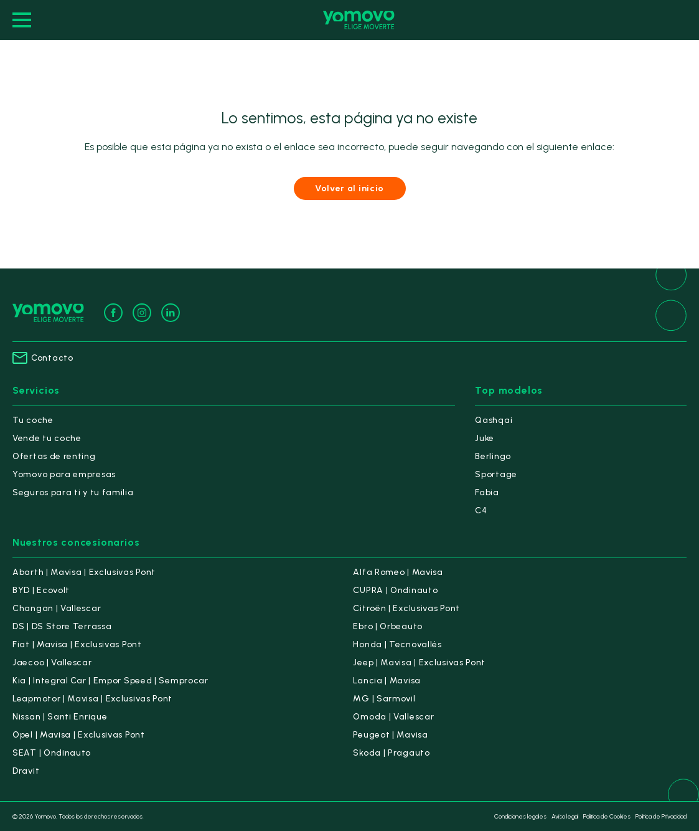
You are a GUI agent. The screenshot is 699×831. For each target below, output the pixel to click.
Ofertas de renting (54, 456)
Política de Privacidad (661, 816)
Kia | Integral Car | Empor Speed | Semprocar (110, 680)
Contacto (42, 358)
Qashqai (493, 420)
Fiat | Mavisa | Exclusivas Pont (77, 644)
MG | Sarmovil (384, 698)
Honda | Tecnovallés (397, 644)
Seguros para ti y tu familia (73, 492)
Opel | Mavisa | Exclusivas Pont (78, 734)
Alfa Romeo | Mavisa (398, 572)
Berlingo (493, 456)
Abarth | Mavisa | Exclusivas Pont (84, 572)
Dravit (25, 771)
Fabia (487, 492)
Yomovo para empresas (64, 474)
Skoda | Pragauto (391, 753)
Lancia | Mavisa (387, 680)
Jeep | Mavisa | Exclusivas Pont (419, 662)
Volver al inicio (349, 188)
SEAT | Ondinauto (51, 753)
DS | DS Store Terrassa (61, 626)
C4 (481, 510)
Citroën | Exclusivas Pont (406, 608)
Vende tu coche (47, 438)
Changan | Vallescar (56, 608)
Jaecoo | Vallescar (52, 662)
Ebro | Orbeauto (388, 626)
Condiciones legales (520, 816)
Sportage (496, 474)
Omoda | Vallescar (393, 716)
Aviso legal (564, 816)
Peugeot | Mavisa (390, 734)
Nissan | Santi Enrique (59, 716)
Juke (484, 438)
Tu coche (33, 420)
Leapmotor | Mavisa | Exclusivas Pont (92, 698)
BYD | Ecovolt (41, 590)
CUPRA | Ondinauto (395, 590)
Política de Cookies (607, 816)
